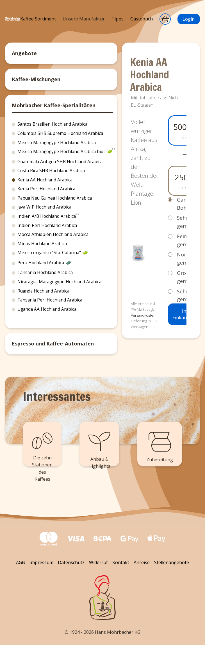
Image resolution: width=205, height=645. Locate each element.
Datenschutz (71, 562)
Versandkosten (143, 315)
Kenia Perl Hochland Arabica (46, 189)
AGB (20, 562)
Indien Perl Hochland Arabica (47, 225)
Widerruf (98, 562)
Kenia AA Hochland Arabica (44, 180)
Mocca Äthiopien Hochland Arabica (52, 234)
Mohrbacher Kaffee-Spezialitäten (53, 105)
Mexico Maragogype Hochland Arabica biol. (64, 152)
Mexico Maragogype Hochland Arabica (56, 143)
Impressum (41, 562)
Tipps (117, 19)
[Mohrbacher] (12, 23)
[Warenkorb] (165, 19)
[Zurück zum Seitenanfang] (102, 597)
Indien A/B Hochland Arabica (46, 216)
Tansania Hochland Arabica (45, 272)
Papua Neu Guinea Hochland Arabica (54, 198)
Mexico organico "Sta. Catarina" (52, 253)
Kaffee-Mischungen (36, 79)
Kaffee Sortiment (38, 19)
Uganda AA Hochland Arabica (46, 309)
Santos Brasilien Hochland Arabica (52, 124)
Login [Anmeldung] (189, 19)
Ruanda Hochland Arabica (43, 291)
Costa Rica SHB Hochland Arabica (51, 171)
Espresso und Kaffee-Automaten (53, 343)
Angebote (24, 53)
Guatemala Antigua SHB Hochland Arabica (59, 162)
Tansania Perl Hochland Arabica (49, 300)
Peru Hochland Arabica (44, 263)
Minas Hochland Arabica (42, 244)
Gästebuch (141, 19)
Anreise (142, 562)
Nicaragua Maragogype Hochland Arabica (59, 282)
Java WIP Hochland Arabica (44, 207)
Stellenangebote (171, 562)
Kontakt (120, 562)
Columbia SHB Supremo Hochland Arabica (60, 133)
